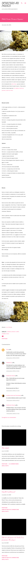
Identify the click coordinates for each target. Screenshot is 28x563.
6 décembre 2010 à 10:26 (12, 371)
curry (17, 331)
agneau (9, 331)
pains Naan (14, 84)
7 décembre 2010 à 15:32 (12, 413)
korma (4, 333)
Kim (7, 349)
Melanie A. (9, 362)
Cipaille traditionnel (8, 492)
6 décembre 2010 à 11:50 (12, 390)
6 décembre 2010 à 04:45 (12, 358)
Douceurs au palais (10, 4)
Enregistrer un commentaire (9, 417)
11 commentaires (14, 463)
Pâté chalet (5, 448)
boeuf (13, 331)
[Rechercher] (22, 3)
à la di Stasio (8, 327)
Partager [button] (4, 338)
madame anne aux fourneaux (13, 395)
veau (7, 333)
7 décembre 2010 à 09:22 (12, 400)
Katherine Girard (10, 375)
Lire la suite (5, 465)
